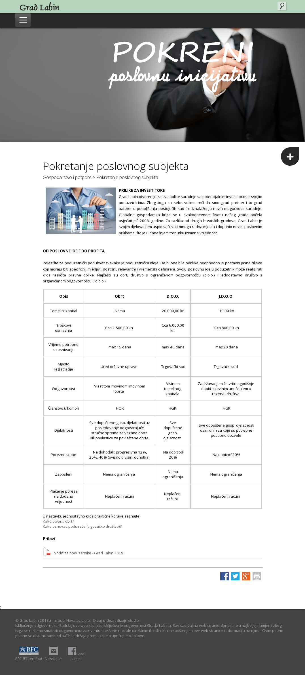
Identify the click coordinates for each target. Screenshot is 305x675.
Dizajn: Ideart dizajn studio (116, 620)
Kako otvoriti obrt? (58, 521)
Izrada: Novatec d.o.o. (72, 620)
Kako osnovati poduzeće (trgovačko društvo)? (82, 526)
